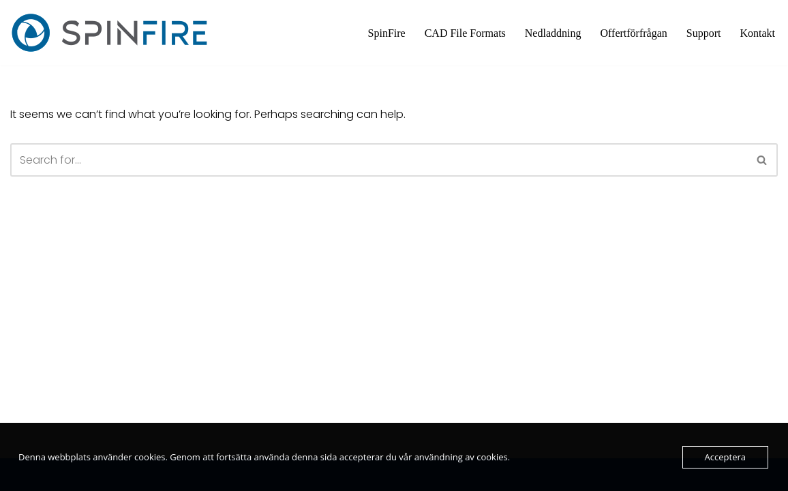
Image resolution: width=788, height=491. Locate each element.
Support (703, 33)
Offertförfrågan (633, 33)
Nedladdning (553, 33)
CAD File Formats (465, 33)
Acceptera (725, 457)
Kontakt (757, 33)
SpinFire (387, 33)
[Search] (378, 160)
